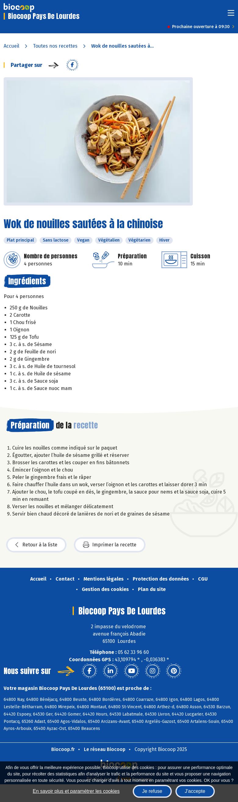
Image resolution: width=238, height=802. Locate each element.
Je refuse (152, 791)
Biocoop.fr (63, 749)
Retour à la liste (36, 545)
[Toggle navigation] (231, 15)
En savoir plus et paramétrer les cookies (76, 791)
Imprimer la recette (109, 545)
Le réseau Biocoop (104, 749)
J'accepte (195, 791)
